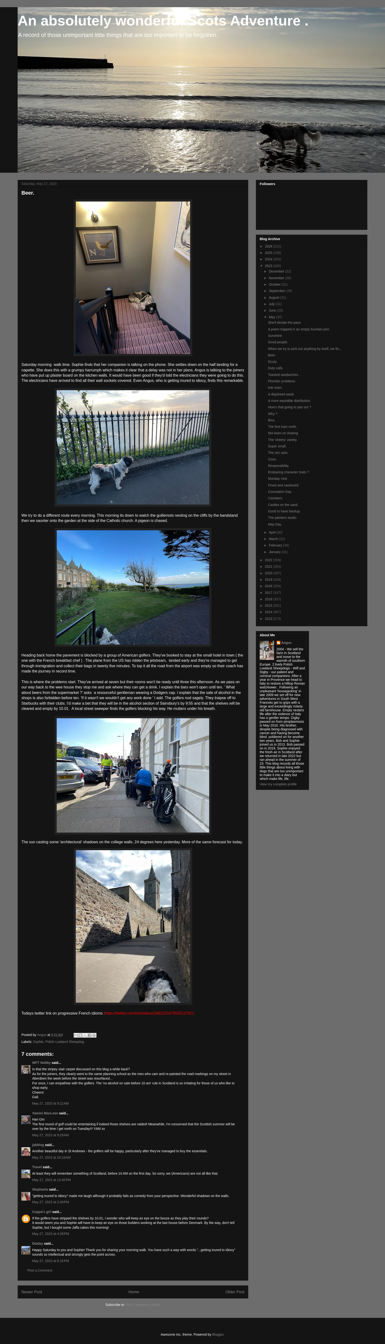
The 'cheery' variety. (282, 440)
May (272, 317)
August (274, 297)
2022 (269, 560)
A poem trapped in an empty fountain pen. (299, 329)
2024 (269, 259)
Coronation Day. (280, 492)
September (277, 291)
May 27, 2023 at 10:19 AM (51, 1157)
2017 (269, 593)
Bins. (271, 420)
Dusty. (272, 362)
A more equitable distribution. (289, 401)
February (276, 545)
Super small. (277, 446)
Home (133, 1292)
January (275, 552)
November (277, 278)
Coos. (272, 459)
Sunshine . (276, 336)
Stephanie (40, 1189)
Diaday (37, 1243)
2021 (269, 566)
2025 (269, 253)
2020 (269, 573)
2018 (269, 586)
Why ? (273, 414)
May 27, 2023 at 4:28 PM (50, 1234)
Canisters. (275, 498)
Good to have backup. (284, 511)
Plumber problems (281, 381)
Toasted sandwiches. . (284, 375)
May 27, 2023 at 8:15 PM (50, 1261)
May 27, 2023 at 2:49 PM (50, 1202)
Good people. (278, 342)
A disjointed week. (281, 394)
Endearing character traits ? (288, 472)
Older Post (235, 1292)
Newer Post (31, 1292)
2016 (269, 599)
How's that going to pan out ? (289, 407)
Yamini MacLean (45, 1113)
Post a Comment (39, 1270)
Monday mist (277, 478)
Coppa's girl (41, 1212)
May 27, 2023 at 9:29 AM (50, 1135)
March (274, 539)
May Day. (275, 524)
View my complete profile (278, 784)
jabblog (38, 1145)
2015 (269, 605)
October (275, 284)
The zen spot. (278, 453)
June (273, 310)
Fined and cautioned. (283, 485)
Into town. (275, 387)
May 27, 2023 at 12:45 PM (51, 1180)
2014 (269, 612)
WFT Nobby (41, 1063)
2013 (269, 619)
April (272, 532)
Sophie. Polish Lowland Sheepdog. (59, 1042)
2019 (269, 579)
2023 (269, 266)
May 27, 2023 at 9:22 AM (50, 1103)
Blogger (217, 1334)
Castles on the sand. (283, 505)
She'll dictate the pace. (284, 322)
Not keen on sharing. (283, 433)
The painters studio (282, 518)
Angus (286, 643)
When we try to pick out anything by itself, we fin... (305, 349)
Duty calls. (276, 368)
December (277, 271)
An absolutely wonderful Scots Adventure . (163, 21)
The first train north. (282, 427)
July (272, 304)
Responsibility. (278, 466)
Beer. (272, 355)
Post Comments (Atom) (143, 1305)
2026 (269, 246)
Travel (37, 1167)
